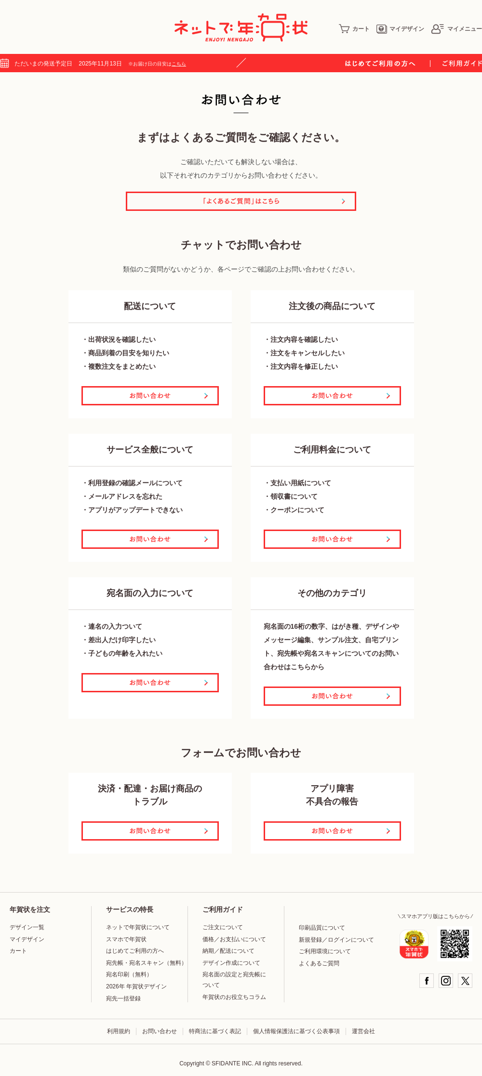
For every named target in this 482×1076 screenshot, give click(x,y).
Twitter (465, 980)
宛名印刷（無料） (129, 974)
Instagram (446, 980)
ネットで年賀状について (138, 927)
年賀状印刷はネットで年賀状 (241, 27)
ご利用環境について (325, 951)
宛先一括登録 (123, 998)
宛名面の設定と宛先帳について (234, 979)
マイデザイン (400, 29)
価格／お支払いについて (234, 939)
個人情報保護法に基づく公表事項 (296, 1031)
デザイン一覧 (27, 927)
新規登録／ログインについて (336, 939)
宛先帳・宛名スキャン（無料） (146, 962)
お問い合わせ (159, 1031)
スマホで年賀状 (126, 939)
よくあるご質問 (319, 963)
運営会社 (363, 1031)
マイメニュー (456, 29)
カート (354, 29)
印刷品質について (322, 927)
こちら (179, 63)
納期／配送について (228, 950)
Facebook (426, 980)
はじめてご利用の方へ (135, 950)
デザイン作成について (231, 962)
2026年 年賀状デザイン (136, 986)
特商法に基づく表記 (215, 1031)
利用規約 (118, 1031)
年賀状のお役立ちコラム (234, 997)
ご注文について (222, 927)
